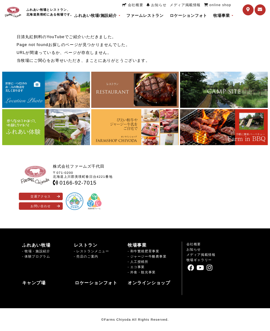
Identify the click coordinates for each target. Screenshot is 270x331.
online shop (217, 5)
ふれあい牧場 (36, 245)
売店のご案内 (87, 256)
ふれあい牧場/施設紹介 (95, 15)
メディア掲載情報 (185, 5)
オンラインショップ (149, 282)
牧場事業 (221, 15)
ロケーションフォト (188, 15)
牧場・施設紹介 (37, 251)
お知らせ (156, 5)
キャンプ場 (34, 282)
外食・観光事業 (143, 272)
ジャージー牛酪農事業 (148, 256)
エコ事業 (137, 267)
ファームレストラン (145, 15)
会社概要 (132, 5)
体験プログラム (37, 256)
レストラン (86, 245)
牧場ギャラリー (199, 260)
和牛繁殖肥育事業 (144, 251)
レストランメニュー (92, 251)
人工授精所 (139, 261)
